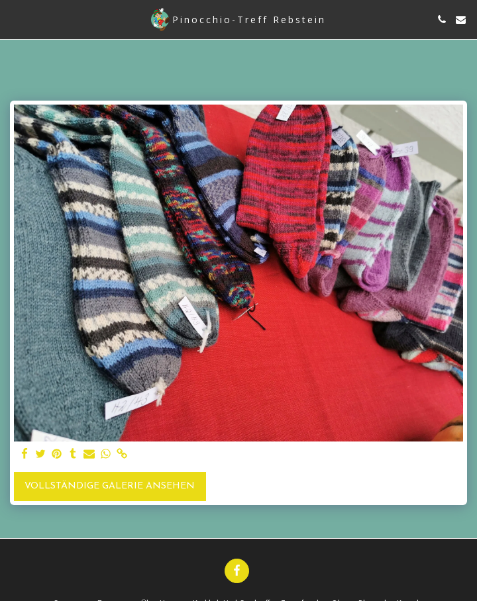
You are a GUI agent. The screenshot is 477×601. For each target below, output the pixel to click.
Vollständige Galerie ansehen (110, 486)
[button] (14, 19)
